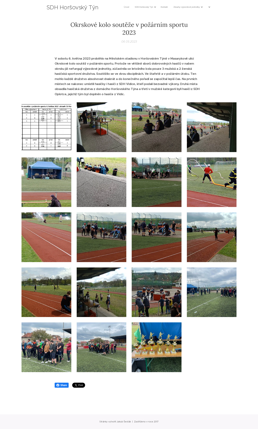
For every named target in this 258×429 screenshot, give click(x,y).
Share (61, 385)
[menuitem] (144, 7)
